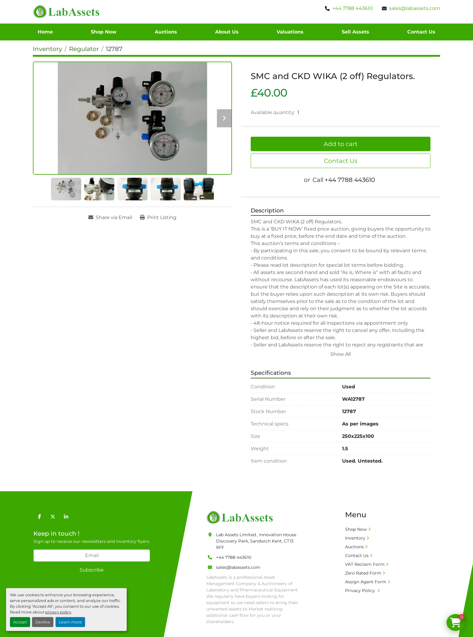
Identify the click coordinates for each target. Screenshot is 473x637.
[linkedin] (66, 517)
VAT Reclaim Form (365, 564)
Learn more (70, 622)
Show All (340, 354)
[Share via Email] (110, 217)
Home (45, 32)
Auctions (166, 32)
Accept (20, 622)
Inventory (355, 538)
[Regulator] (84, 49)
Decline (42, 622)
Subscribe (92, 570)
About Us (227, 32)
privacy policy (58, 612)
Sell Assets (355, 32)
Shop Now (103, 32)
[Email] (91, 555)
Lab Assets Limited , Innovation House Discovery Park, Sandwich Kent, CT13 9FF (256, 541)
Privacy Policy (360, 590)
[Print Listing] (158, 217)
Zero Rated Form (363, 573)
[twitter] (53, 517)
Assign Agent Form (365, 581)
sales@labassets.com (414, 8)
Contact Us (421, 32)
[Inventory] (47, 49)
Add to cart (340, 144)
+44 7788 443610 (352, 8)
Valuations (290, 32)
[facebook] (39, 517)
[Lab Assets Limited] (241, 517)
